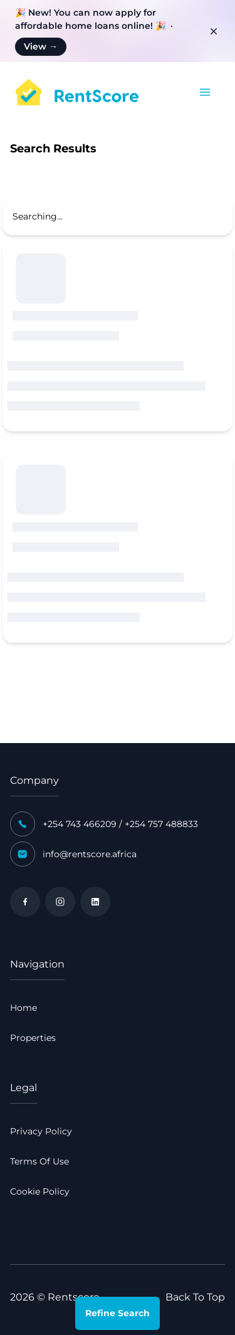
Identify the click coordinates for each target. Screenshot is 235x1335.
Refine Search (117, 1313)
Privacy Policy (41, 1131)
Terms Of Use (39, 1161)
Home (23, 1007)
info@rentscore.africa (90, 854)
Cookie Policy (40, 1191)
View (41, 46)
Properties (33, 1037)
